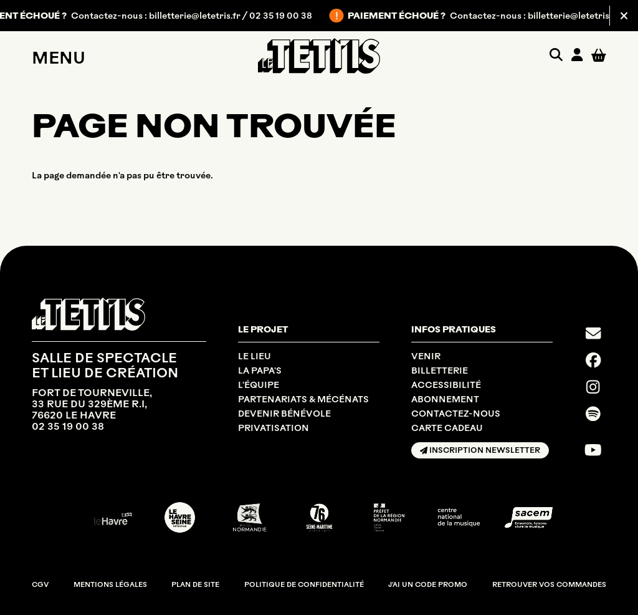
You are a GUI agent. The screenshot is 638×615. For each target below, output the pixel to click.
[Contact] (593, 333)
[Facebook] (593, 360)
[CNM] (459, 517)
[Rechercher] (556, 56)
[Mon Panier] (598, 56)
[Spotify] (593, 413)
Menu (58, 58)
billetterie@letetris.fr (202, 15)
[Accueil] (319, 56)
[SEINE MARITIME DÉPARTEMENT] (319, 517)
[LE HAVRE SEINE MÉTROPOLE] (180, 517)
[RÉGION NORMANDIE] (250, 517)
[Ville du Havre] (110, 517)
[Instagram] (592, 386)
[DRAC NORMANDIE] (389, 517)
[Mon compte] (577, 56)
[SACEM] (529, 518)
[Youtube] (593, 449)
